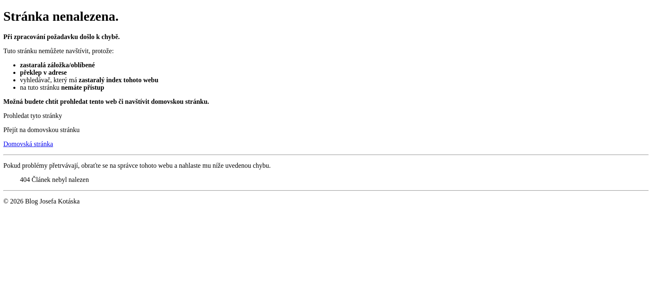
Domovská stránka (28, 143)
